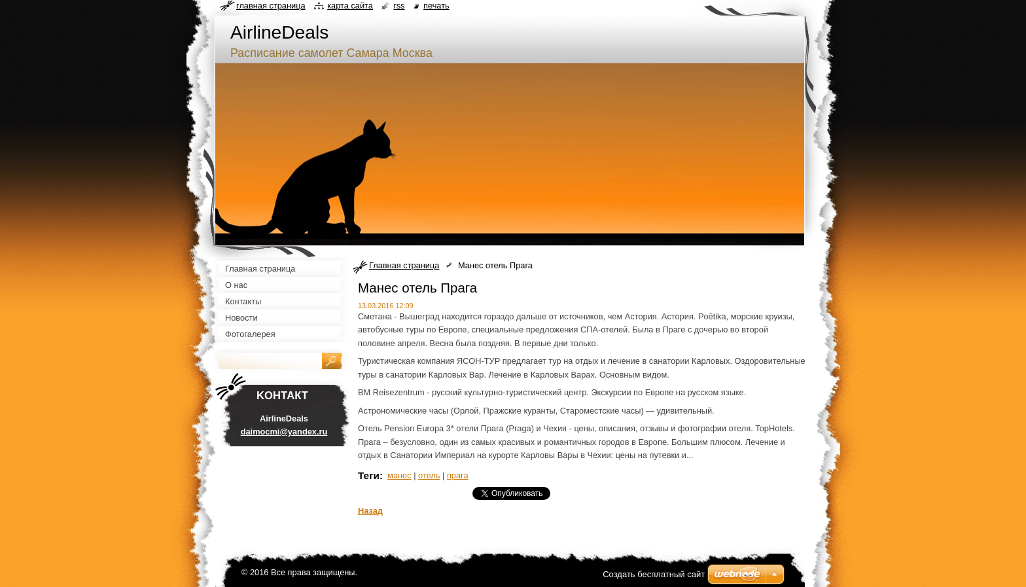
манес (399, 475)
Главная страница (404, 265)
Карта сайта (350, 5)
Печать (436, 5)
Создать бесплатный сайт (654, 574)
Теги (369, 475)
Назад (370, 511)
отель (429, 475)
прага (458, 475)
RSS (398, 5)
